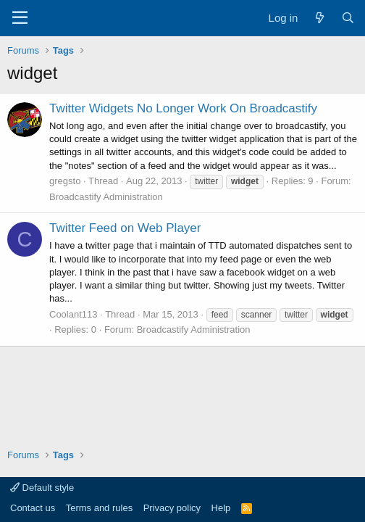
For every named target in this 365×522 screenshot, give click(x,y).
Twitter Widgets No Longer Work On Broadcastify (183, 108)
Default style (42, 487)
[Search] (348, 17)
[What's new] (319, 17)
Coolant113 (73, 314)
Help (221, 507)
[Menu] (20, 18)
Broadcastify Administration (106, 196)
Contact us (32, 507)
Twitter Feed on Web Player (125, 228)
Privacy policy (172, 507)
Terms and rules (99, 507)
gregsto (64, 180)
